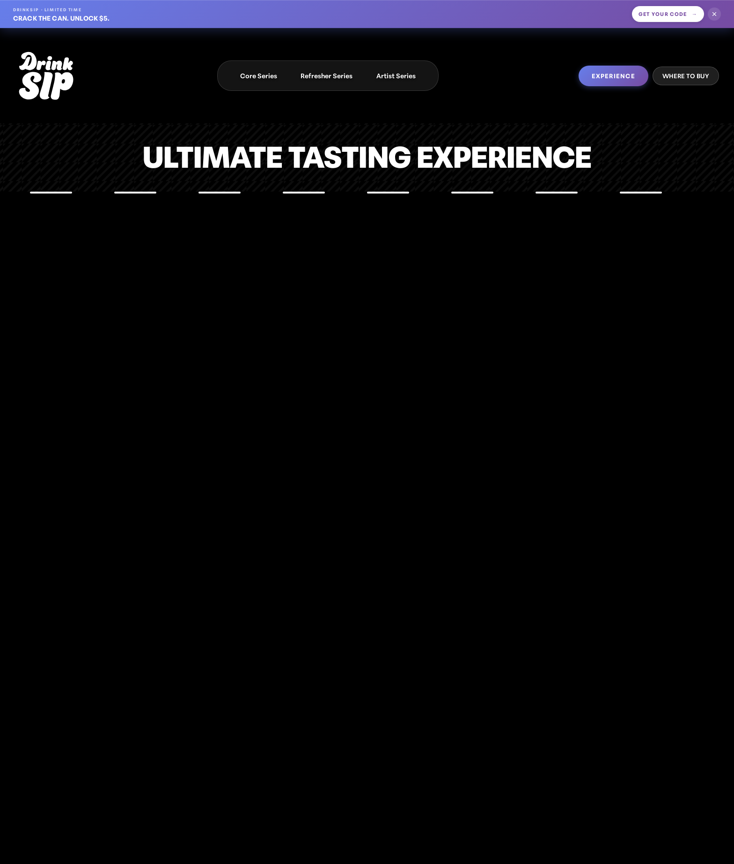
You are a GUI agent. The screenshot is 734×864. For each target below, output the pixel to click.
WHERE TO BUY (685, 75)
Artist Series (396, 75)
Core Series (258, 75)
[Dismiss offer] (714, 14)
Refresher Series (326, 75)
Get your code (668, 13)
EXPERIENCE (613, 75)
